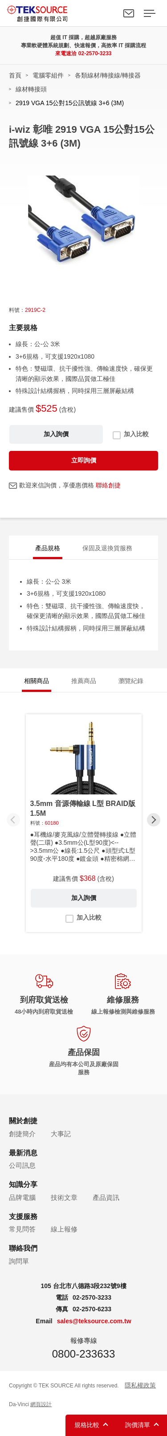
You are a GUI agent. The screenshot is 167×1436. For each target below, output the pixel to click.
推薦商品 (83, 680)
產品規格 (47, 548)
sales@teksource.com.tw (94, 1321)
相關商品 (36, 680)
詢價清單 (137, 1424)
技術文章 (64, 1197)
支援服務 (23, 1216)
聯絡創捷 (108, 485)
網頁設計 (41, 1404)
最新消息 (23, 1153)
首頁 (15, 75)
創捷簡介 (22, 1133)
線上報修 (64, 1229)
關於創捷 (23, 1121)
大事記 (61, 1133)
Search (108, 13)
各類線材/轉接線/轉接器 (108, 75)
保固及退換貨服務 (107, 548)
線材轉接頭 (31, 89)
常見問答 (22, 1229)
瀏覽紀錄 (130, 680)
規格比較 (86, 1424)
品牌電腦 (22, 1197)
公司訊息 (22, 1165)
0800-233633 (83, 1354)
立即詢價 (83, 460)
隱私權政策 (140, 1385)
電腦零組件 (48, 75)
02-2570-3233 (95, 53)
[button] (153, 819)
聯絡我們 (128, 13)
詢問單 (19, 1261)
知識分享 (23, 1184)
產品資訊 (106, 1197)
